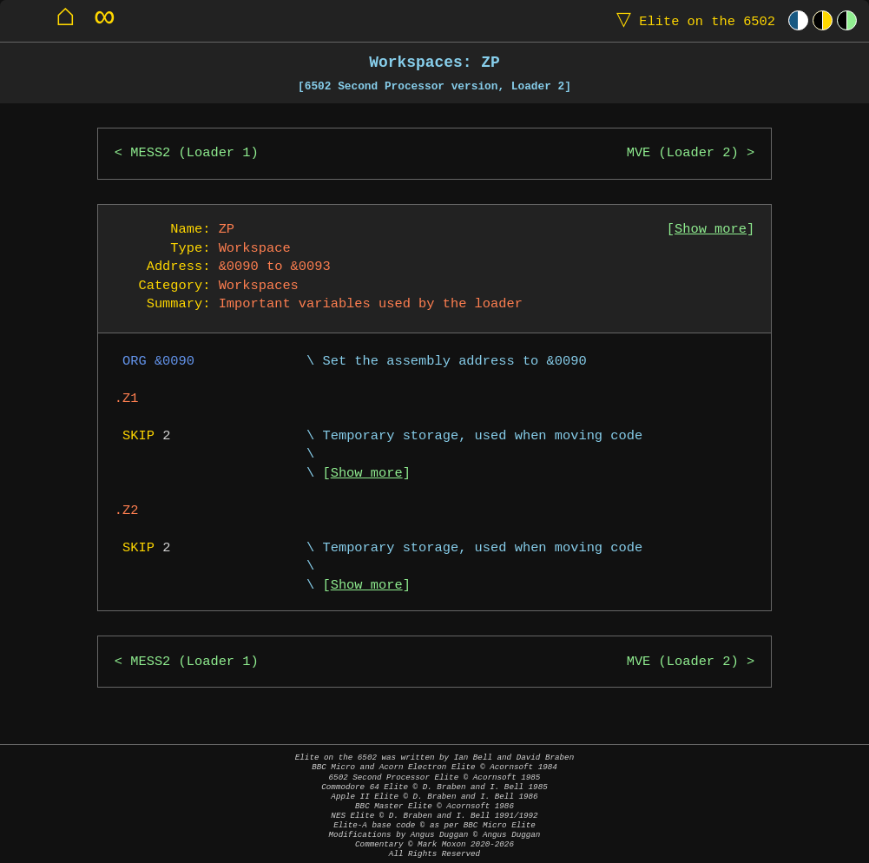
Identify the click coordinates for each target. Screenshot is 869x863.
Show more (711, 230)
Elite (692, 20)
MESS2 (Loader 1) (194, 153)
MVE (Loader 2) (683, 153)
